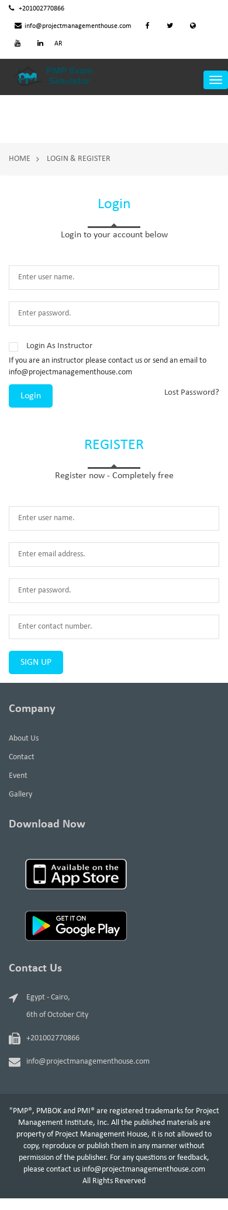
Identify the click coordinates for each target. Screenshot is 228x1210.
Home (19, 159)
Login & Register (78, 159)
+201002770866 (36, 8)
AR (58, 43)
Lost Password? (191, 392)
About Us (24, 738)
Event (18, 775)
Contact (21, 757)
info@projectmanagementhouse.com (73, 26)
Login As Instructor (59, 346)
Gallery (20, 794)
